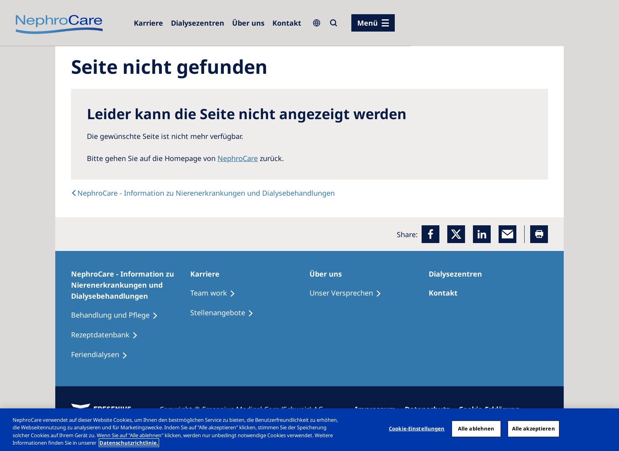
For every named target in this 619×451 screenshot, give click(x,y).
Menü (367, 23)
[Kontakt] (286, 22)
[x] (456, 234)
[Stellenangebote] (225, 313)
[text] (203, 192)
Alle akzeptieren (533, 428)
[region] (309, 429)
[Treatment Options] (216, 293)
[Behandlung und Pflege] (118, 315)
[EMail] (507, 234)
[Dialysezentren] (197, 22)
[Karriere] (148, 22)
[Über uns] (248, 22)
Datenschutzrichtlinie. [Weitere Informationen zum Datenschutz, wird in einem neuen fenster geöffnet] (128, 442)
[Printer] (539, 234)
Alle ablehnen (476, 428)
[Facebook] (430, 234)
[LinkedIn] (482, 234)
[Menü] (373, 23)
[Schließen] (606, 428)
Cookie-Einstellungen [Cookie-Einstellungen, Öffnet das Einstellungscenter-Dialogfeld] (417, 428)
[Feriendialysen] (103, 355)
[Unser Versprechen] (349, 293)
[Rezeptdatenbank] (108, 335)
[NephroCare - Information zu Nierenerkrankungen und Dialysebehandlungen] (130, 284)
